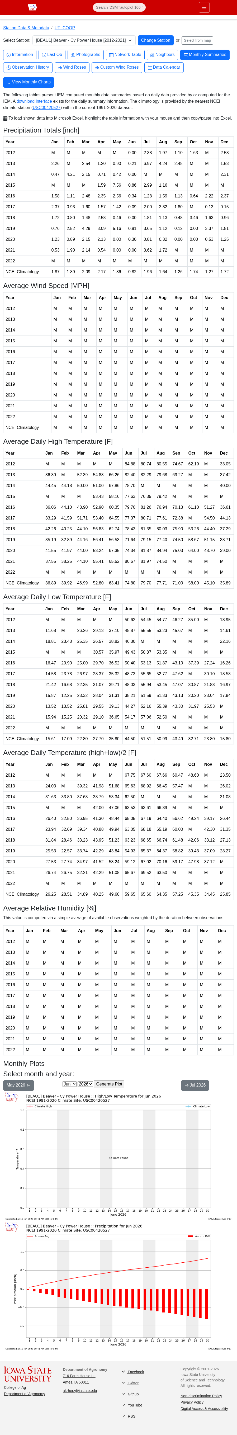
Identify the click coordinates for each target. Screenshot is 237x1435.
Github (130, 1394)
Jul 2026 (195, 1086)
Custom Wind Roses (117, 67)
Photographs (85, 54)
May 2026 (19, 1086)
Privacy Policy (192, 1402)
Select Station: (16, 40)
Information (20, 54)
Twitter (130, 1383)
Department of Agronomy (24, 1394)
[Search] (119, 7)
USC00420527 (46, 107)
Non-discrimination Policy (201, 1396)
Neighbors (162, 54)
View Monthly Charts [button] (29, 82)
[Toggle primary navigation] (204, 7)
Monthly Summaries (205, 54)
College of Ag (15, 1387)
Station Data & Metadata (26, 28)
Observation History (28, 67)
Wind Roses (72, 67)
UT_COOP (65, 28)
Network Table (125, 54)
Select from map (197, 40)
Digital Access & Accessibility (204, 1408)
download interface (34, 101)
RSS (128, 1416)
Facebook (133, 1372)
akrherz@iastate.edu (80, 1391)
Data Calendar (164, 67)
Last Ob (52, 54)
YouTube (132, 1405)
